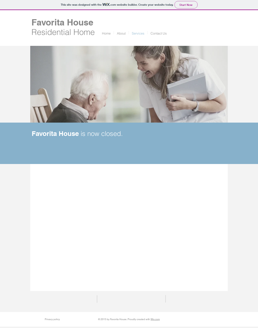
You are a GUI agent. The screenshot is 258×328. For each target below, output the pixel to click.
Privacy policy (52, 319)
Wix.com (155, 319)
